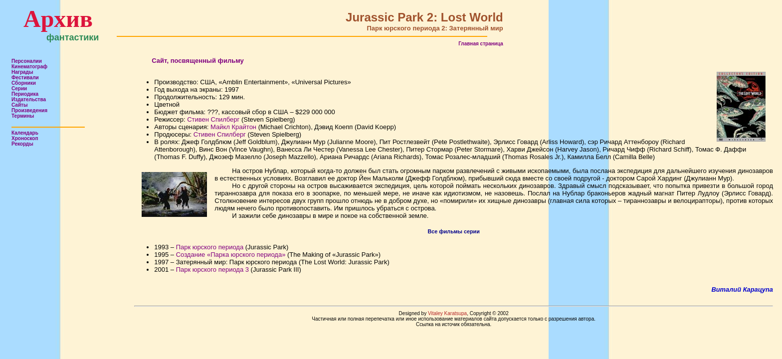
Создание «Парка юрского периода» (231, 254)
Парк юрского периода (209, 247)
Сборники (23, 83)
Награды (22, 72)
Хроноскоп (24, 138)
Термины (22, 116)
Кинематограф (29, 66)
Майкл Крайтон (233, 127)
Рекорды (22, 144)
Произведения (29, 110)
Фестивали (25, 77)
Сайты (19, 105)
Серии (19, 88)
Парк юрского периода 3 (212, 269)
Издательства (28, 99)
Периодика (24, 94)
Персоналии (26, 61)
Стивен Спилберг (213, 119)
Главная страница (480, 43)
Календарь (24, 133)
